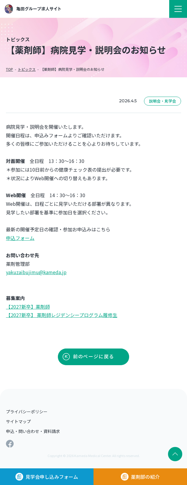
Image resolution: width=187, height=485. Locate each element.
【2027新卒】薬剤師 (28, 306)
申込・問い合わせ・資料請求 (33, 431)
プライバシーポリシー (26, 412)
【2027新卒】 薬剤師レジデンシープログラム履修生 (61, 314)
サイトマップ (18, 421)
